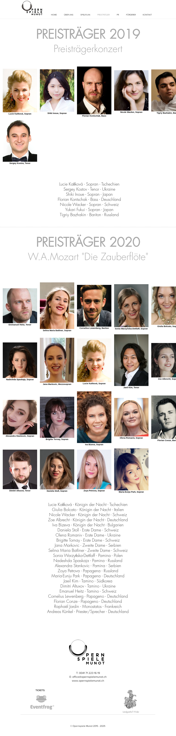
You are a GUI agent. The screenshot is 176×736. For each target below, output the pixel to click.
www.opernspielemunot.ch (88, 680)
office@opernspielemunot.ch (89, 676)
